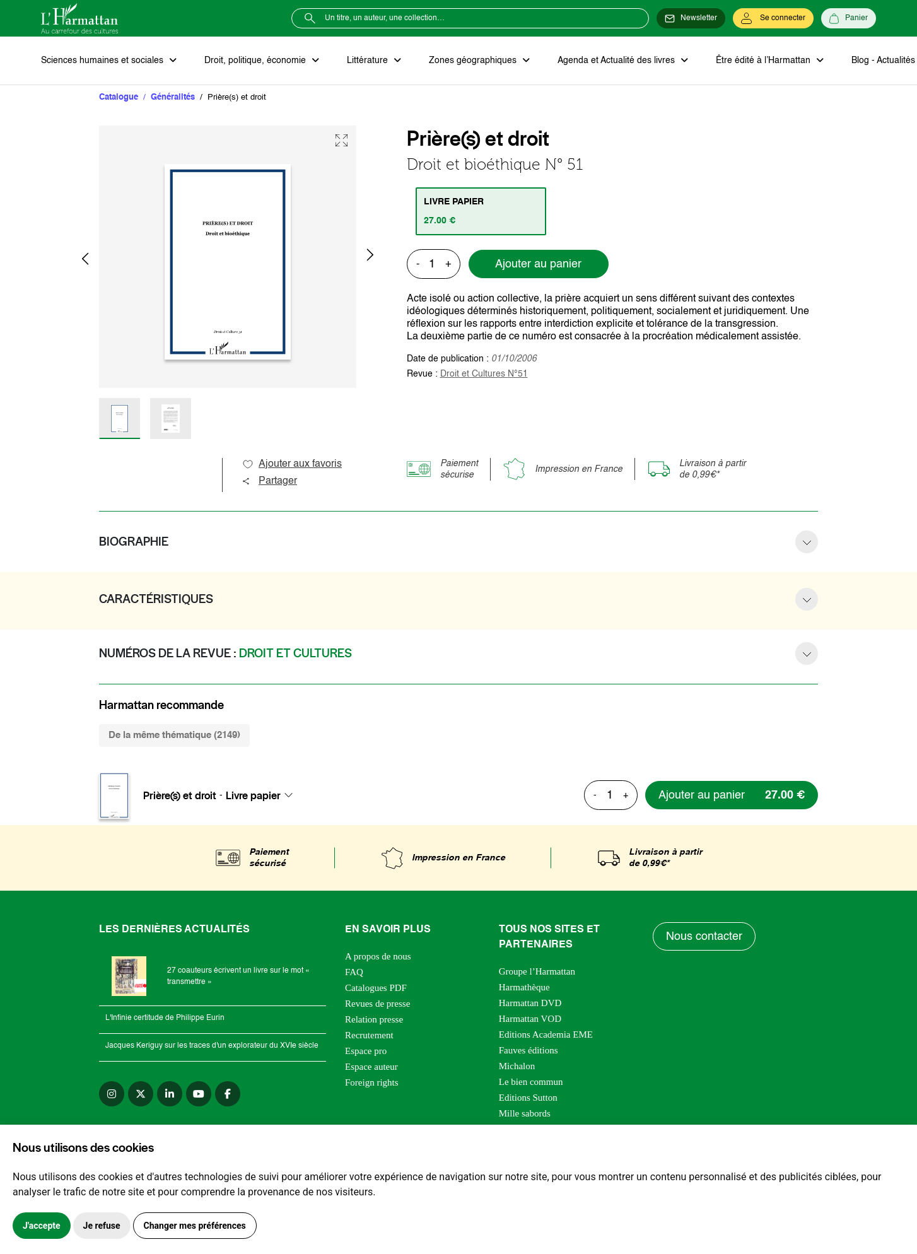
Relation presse (374, 1019)
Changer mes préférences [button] (195, 1226)
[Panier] (848, 18)
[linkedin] (169, 1093)
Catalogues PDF (376, 988)
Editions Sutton (528, 1098)
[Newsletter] (691, 18)
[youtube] (198, 1093)
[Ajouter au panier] (731, 795)
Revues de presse (377, 1004)
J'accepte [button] (42, 1226)
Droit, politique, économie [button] (256, 60)
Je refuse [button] (101, 1226)
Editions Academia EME (546, 1034)
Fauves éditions (528, 1050)
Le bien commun (531, 1082)
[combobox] (263, 795)
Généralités (173, 97)
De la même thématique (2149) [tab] (174, 735)
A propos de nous (378, 956)
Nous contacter (704, 936)
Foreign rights (372, 1082)
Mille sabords (525, 1113)
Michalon (517, 1066)
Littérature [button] (368, 60)
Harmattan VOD (530, 1019)
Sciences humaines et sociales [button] (103, 60)
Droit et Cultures (484, 374)
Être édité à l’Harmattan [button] (764, 60)
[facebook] (227, 1093)
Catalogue (118, 97)
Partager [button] (269, 481)
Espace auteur (371, 1067)
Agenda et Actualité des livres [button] (617, 60)
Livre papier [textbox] (253, 795)
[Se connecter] (773, 18)
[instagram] (111, 1093)
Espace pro (366, 1051)
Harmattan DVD (530, 1003)
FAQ (354, 972)
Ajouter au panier (538, 264)
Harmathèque (524, 987)
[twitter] (140, 1093)
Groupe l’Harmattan (537, 971)
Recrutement (369, 1035)
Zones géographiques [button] (474, 60)
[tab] (481, 211)
